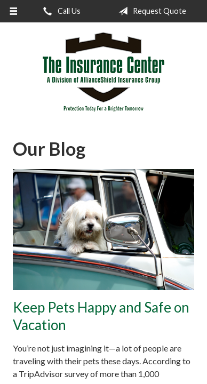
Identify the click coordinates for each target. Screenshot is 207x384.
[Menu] (13, 11)
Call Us (60, 11)
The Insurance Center (103, 72)
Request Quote (150, 11)
